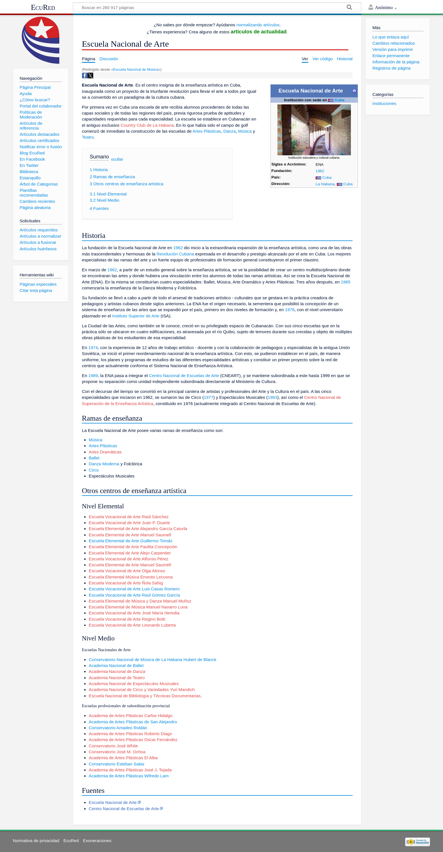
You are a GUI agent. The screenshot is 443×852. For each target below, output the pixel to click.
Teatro (88, 137)
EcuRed (43, 7)
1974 (93, 347)
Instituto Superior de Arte (135, 315)
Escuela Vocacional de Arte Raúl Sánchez (129, 516)
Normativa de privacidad (36, 840)
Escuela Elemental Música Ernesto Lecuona (131, 577)
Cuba (339, 100)
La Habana (325, 184)
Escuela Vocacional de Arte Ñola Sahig (126, 582)
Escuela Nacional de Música (135, 69)
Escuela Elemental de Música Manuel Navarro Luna (138, 606)
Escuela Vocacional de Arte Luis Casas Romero (134, 588)
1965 (346, 281)
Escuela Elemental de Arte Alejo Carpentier (130, 552)
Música (245, 131)
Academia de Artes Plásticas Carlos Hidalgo (130, 715)
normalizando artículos (258, 24)
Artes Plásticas (207, 131)
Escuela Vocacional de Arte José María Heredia (134, 612)
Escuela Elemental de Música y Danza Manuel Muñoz (140, 601)
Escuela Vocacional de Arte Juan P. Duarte (129, 522)
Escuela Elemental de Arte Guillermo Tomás (130, 540)
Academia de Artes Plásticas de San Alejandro (133, 721)
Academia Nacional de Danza (117, 671)
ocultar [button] (117, 159)
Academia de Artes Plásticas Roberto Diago (130, 733)
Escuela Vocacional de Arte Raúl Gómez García (134, 595)
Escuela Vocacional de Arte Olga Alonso (127, 570)
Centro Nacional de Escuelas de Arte (184, 375)
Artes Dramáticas (105, 451)
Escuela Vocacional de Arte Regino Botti (127, 619)
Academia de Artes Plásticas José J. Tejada (130, 769)
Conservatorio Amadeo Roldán (118, 727)
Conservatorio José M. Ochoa (117, 751)
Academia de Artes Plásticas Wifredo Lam (129, 775)
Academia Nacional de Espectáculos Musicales (134, 683)
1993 (272, 397)
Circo (94, 470)
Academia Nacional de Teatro (117, 677)
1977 (208, 397)
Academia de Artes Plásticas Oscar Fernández (133, 739)
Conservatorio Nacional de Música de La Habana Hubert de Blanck (152, 659)
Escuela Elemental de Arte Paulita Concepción (133, 546)
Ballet (94, 457)
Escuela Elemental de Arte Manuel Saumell (130, 534)
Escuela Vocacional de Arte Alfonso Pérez (128, 558)
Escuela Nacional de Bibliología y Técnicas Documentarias (145, 695)
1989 (93, 375)
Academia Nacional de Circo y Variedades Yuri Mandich (142, 689)
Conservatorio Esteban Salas (116, 763)
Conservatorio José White (113, 745)
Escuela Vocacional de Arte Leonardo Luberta (132, 625)
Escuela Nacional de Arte (113, 802)
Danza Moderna (104, 463)
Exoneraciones (97, 840)
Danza (229, 131)
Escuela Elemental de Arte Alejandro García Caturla (138, 528)
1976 (290, 309)
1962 (320, 171)
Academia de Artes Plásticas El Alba (123, 757)
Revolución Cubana (175, 253)
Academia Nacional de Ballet (116, 665)
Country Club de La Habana (147, 125)
